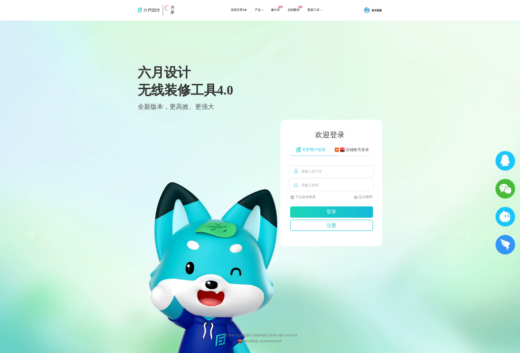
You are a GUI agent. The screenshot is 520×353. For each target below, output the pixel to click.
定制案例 (305, 13)
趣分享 (280, 13)
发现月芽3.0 (232, 13)
